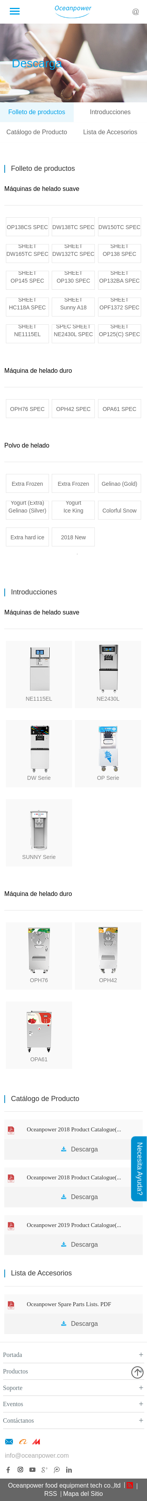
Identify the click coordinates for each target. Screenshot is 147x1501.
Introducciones (110, 112)
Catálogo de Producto (36, 132)
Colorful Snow (119, 510)
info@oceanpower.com (37, 1455)
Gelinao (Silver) (27, 510)
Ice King (73, 510)
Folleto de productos (36, 112)
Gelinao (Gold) (119, 484)
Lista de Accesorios (110, 132)
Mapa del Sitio (83, 1493)
